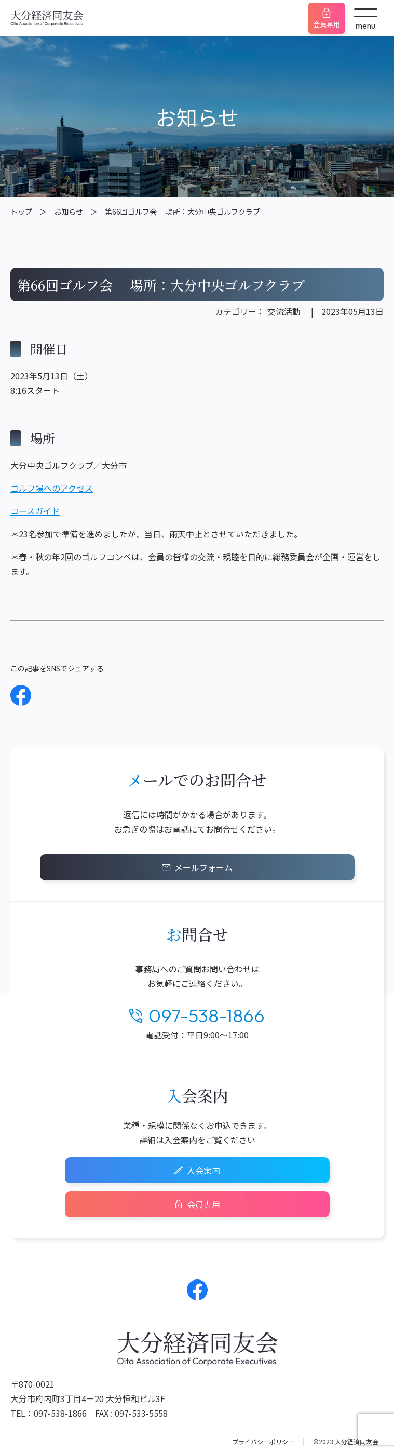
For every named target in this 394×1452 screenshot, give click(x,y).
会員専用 (326, 24)
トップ (21, 211)
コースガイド (35, 511)
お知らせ (68, 211)
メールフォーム (203, 867)
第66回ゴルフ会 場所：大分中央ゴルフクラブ (182, 211)
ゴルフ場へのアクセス (51, 488)
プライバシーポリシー (263, 1441)
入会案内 (203, 1170)
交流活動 (284, 311)
